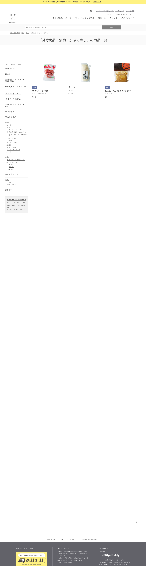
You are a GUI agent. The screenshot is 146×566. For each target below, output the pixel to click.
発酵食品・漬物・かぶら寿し (16, 124)
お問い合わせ (51, 490)
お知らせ (115, 14)
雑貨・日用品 (11, 177)
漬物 (10, 133)
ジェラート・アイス (13, 142)
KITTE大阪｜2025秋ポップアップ (16, 80)
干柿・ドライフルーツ (14, 122)
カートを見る (132, 7)
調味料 (9, 137)
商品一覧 (103, 14)
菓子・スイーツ (12, 140)
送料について (97, 2)
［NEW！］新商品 (13, 92)
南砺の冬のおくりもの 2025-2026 (14, 73)
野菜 (8, 120)
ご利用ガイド (122, 7)
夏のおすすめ (10, 104)
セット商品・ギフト (13, 167)
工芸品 (9, 175)
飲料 (7, 150)
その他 (9, 144)
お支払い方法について (110, 554)
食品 (7, 115)
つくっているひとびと (85, 14)
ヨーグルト (13, 130)
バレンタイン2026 (13, 86)
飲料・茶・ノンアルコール (16, 152)
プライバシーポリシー (68, 490)
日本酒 (11, 161)
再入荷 (8, 66)
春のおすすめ (10, 109)
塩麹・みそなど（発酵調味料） (18, 127)
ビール (11, 159)
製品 (7, 172)
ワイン (11, 157)
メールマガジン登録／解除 (107, 7)
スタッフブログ (130, 14)
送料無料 (9, 182)
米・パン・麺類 (12, 135)
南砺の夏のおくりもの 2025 (14, 98)
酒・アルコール (12, 154)
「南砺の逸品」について (60, 14)
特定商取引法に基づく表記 (90, 490)
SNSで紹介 (10, 61)
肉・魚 (9, 117)
